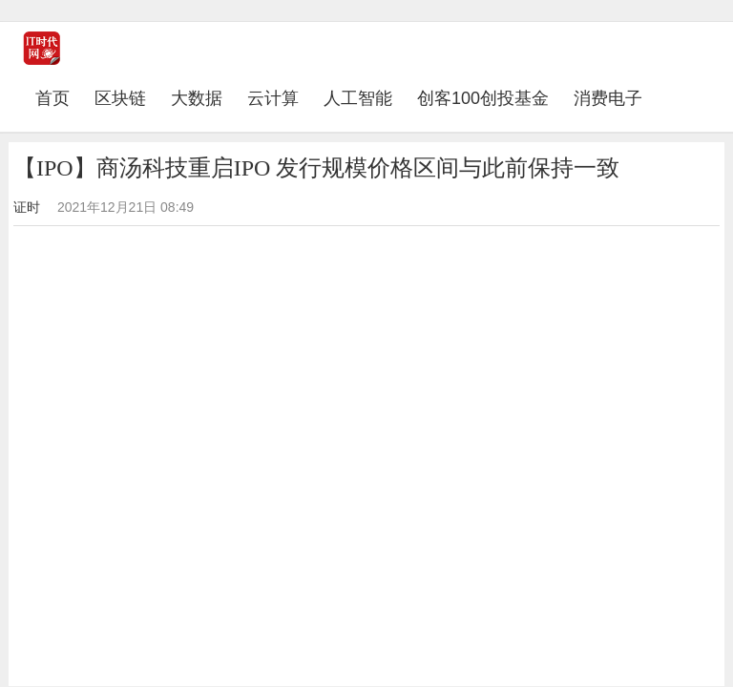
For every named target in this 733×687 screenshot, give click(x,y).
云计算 (273, 98)
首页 (58, 98)
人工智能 (358, 98)
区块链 (120, 98)
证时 (26, 207)
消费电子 (608, 98)
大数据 (196, 98)
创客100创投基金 (483, 98)
